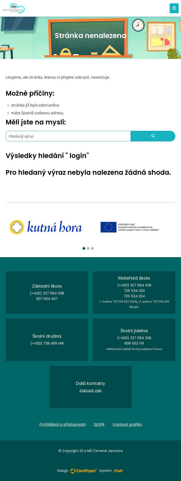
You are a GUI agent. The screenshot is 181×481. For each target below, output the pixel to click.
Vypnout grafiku (127, 424)
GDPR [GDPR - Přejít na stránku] (99, 424)
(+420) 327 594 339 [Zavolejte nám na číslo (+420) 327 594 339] (134, 285)
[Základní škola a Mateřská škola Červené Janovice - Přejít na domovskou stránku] (13, 8)
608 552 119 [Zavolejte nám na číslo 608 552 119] (134, 343)
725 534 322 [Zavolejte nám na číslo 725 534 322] (134, 290)
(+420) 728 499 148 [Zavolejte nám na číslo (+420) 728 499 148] (47, 343)
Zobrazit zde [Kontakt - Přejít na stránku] (90, 390)
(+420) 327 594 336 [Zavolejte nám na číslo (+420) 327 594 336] (134, 337)
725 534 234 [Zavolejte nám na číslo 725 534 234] (134, 296)
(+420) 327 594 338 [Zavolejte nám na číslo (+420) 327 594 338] (47, 293)
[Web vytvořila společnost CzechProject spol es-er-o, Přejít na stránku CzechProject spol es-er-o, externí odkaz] (84, 470)
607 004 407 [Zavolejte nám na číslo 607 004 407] (47, 298)
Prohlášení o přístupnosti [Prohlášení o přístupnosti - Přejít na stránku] (62, 424)
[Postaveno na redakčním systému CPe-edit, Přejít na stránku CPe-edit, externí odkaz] (118, 469)
